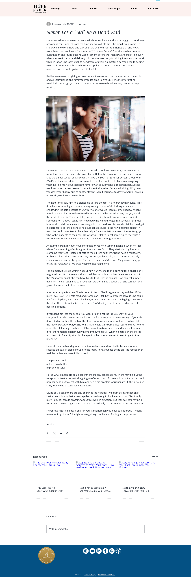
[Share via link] (67, 433)
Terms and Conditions (106, 575)
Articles (50, 424)
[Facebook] (105, 551)
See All (155, 456)
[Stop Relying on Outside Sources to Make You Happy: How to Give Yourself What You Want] (95, 472)
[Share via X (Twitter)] (54, 433)
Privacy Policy (90, 575)
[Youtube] (92, 551)
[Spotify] (112, 551)
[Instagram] (86, 551)
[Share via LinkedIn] (60, 433)
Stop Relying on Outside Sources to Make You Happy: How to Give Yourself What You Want (95, 489)
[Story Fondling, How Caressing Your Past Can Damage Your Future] (138, 472)
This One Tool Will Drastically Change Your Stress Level (49, 489)
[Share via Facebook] (47, 433)
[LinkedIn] (99, 551)
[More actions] (143, 24)
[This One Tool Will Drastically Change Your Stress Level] (52, 472)
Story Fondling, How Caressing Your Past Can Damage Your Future (136, 489)
